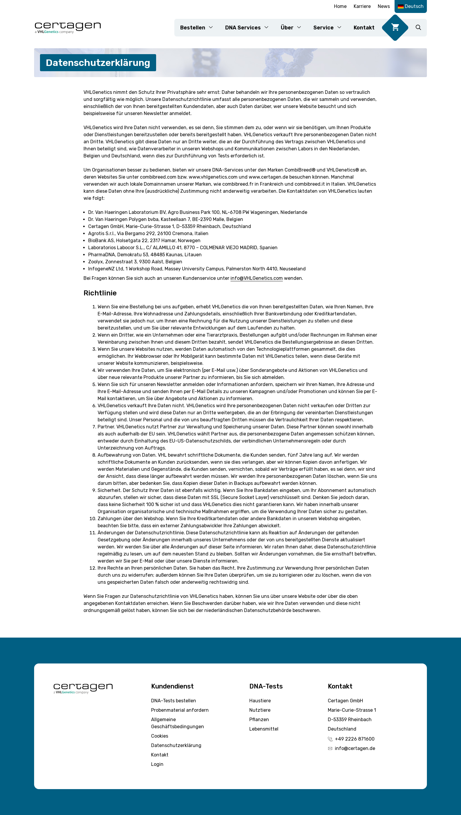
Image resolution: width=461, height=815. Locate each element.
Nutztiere (259, 710)
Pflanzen (259, 719)
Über (294, 28)
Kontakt (364, 27)
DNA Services (250, 28)
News (384, 6)
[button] (418, 28)
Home (340, 6)
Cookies (159, 736)
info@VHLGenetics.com (256, 278)
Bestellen (199, 28)
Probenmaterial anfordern (180, 710)
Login (157, 764)
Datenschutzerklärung (176, 745)
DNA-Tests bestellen (173, 700)
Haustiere (260, 700)
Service (330, 28)
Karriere (362, 6)
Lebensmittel (263, 729)
